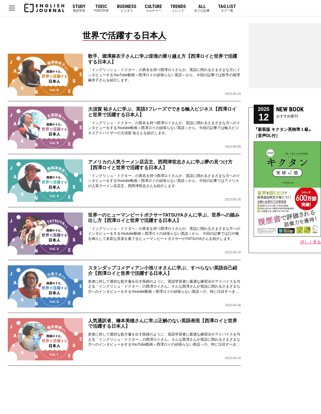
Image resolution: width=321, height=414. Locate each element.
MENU (12, 8)
